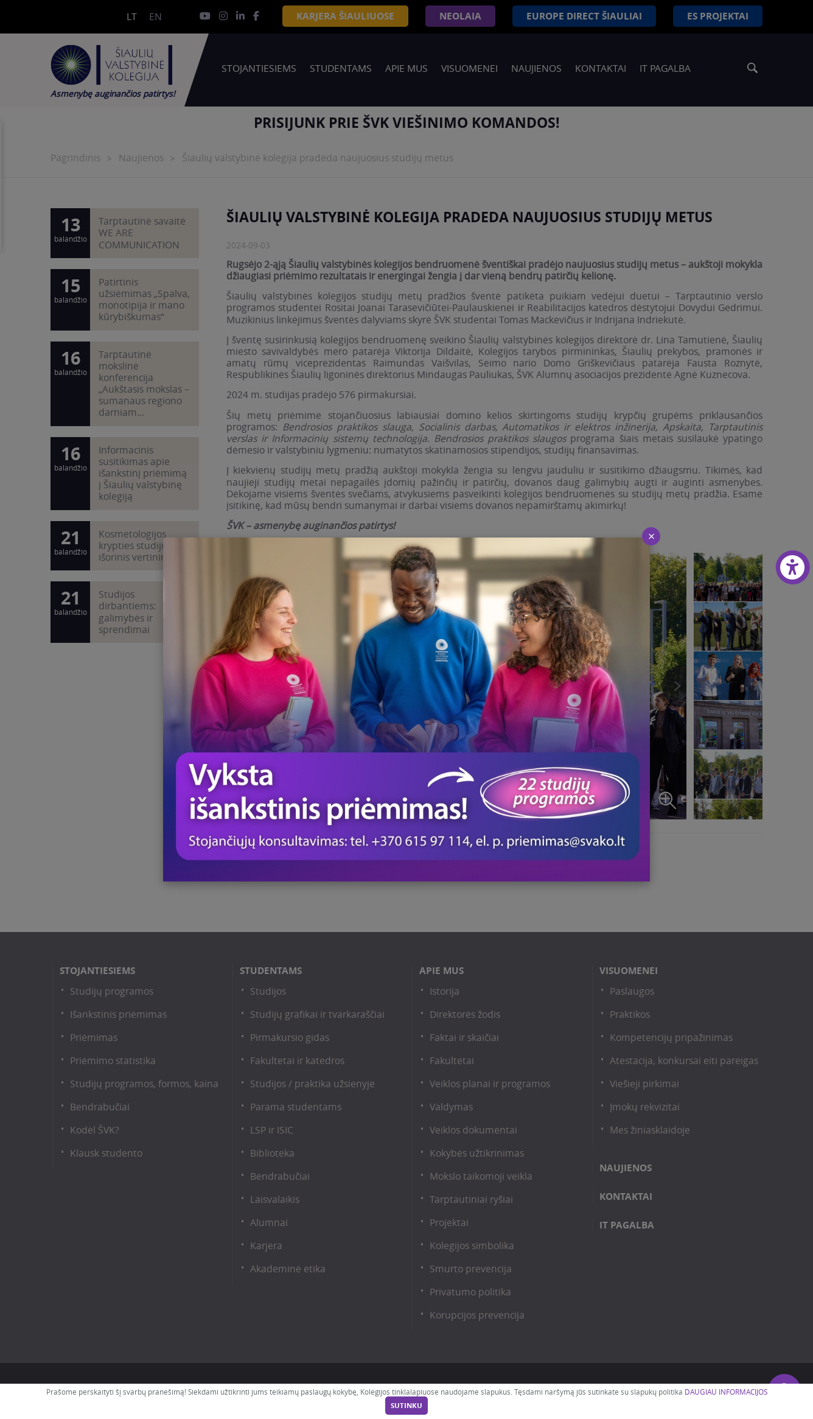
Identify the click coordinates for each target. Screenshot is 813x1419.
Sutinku (406, 1405)
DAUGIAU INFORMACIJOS (726, 1391)
